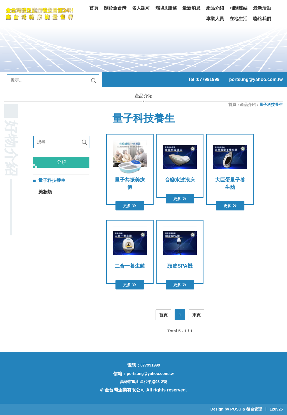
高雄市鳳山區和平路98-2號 (143, 381)
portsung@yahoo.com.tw (256, 79)
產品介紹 (248, 104)
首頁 (232, 104)
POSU (235, 409)
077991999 (208, 79)
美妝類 (45, 191)
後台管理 (254, 409)
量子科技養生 (51, 180)
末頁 (196, 314)
